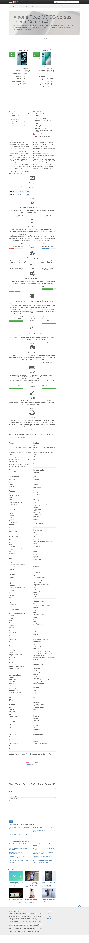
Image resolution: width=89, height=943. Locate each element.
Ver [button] (27, 191)
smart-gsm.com (24, 931)
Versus (14, 6)
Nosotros (48, 916)
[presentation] (20, 816)
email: (10, 787)
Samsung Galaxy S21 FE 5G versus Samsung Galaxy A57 (43, 853)
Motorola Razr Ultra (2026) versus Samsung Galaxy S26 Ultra (42, 861)
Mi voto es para (13, 796)
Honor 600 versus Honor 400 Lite (18, 844)
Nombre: (11, 791)
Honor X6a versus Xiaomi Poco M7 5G (43, 827)
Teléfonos (22, 2)
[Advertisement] (32, 99)
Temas (28, 2)
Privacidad (48, 915)
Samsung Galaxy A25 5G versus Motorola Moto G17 (17, 857)
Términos (48, 918)
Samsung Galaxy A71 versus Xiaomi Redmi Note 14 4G (19, 853)
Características (13, 58)
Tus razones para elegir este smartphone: (20, 800)
